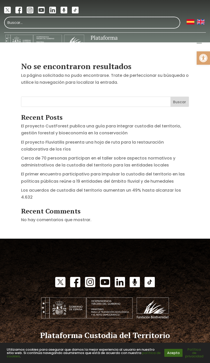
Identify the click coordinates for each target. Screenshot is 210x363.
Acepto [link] (173, 352)
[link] (203, 58)
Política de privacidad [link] (194, 353)
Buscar (179, 102)
